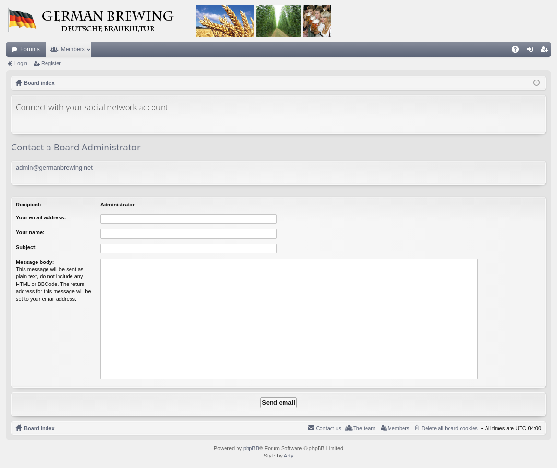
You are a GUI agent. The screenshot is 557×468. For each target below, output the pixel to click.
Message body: (35, 262)
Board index (39, 428)
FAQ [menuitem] (518, 51)
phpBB (251, 448)
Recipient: (28, 204)
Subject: (26, 247)
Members (73, 49)
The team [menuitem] (364, 428)
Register (51, 63)
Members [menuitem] (399, 428)
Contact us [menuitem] (328, 428)
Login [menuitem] (532, 51)
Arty (289, 455)
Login (20, 63)
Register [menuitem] (546, 51)
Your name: (30, 232)
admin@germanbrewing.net (54, 167)
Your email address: (41, 217)
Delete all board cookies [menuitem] (449, 428)
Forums (30, 49)
